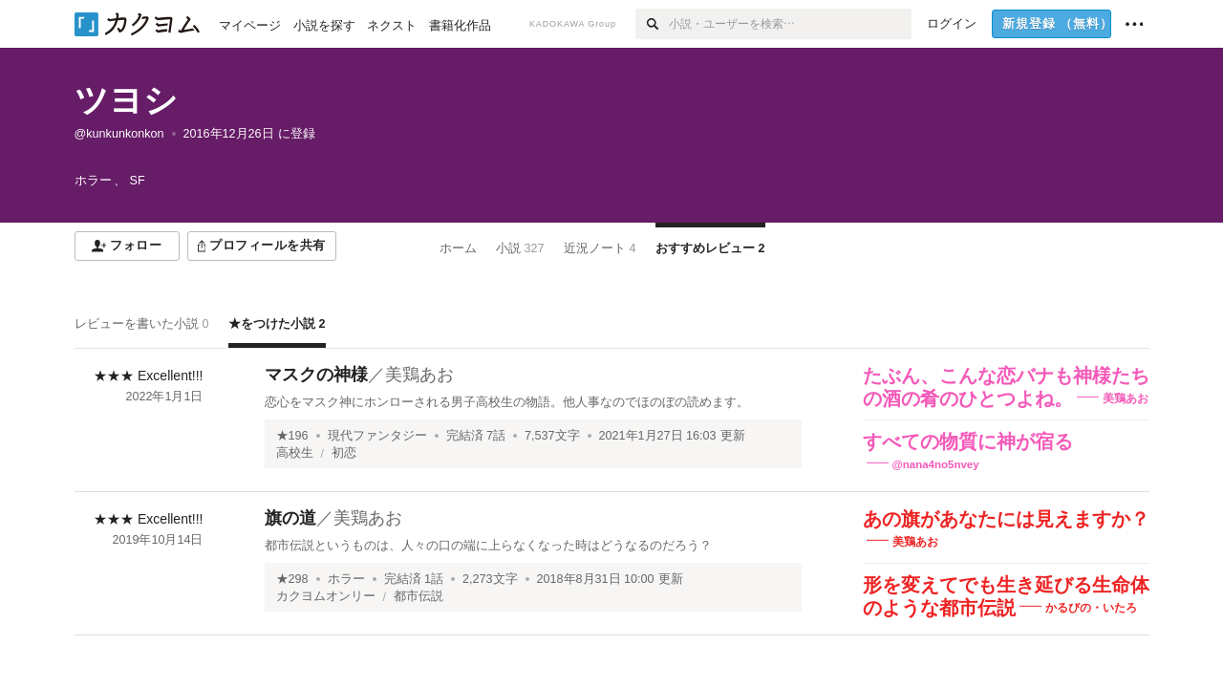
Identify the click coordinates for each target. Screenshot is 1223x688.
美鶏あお (419, 374)
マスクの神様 (316, 374)
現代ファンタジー (377, 435)
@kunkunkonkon (119, 133)
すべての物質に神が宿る (968, 441)
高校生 (294, 453)
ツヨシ (126, 99)
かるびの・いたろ (1091, 607)
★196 (292, 435)
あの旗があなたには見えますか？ (1006, 518)
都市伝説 (418, 596)
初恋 (344, 453)
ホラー (346, 579)
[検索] (652, 24)
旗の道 (290, 517)
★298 (292, 579)
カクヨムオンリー (325, 596)
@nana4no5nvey (935, 464)
